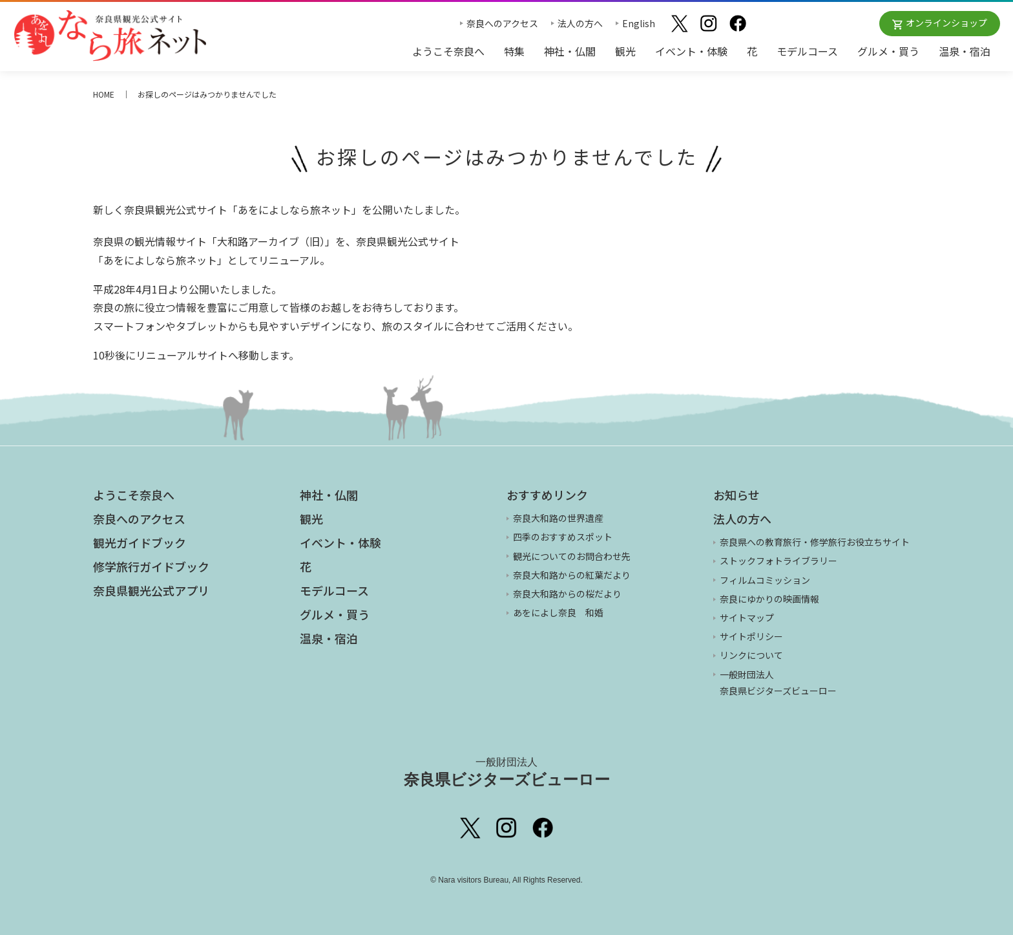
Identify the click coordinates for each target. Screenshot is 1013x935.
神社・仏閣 (570, 51)
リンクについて (751, 655)
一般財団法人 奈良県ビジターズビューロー (778, 682)
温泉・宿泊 (964, 51)
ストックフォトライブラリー (778, 560)
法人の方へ (580, 23)
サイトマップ (747, 617)
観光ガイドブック (139, 542)
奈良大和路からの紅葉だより (572, 574)
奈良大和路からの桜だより (567, 593)
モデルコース (807, 51)
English (638, 23)
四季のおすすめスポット (562, 536)
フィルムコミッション (765, 580)
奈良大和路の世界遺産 (558, 517)
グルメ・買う (888, 51)
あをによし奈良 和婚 (558, 612)
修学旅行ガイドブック (151, 566)
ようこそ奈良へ (448, 51)
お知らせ (736, 494)
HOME (103, 94)
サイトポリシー (751, 636)
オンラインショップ (946, 22)
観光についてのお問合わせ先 (572, 556)
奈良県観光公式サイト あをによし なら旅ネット (110, 35)
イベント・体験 (691, 51)
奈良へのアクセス (502, 23)
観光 (625, 51)
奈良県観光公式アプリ (151, 590)
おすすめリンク (547, 494)
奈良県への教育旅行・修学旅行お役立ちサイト (815, 541)
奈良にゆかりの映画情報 (769, 598)
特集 (514, 51)
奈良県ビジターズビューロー (507, 772)
